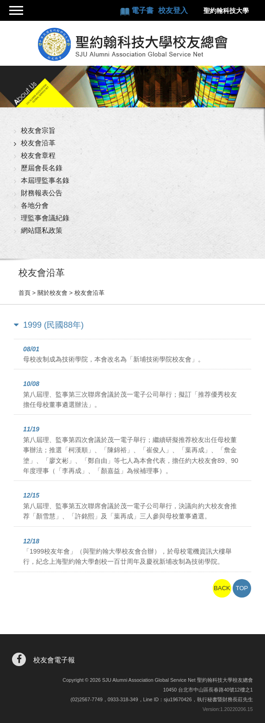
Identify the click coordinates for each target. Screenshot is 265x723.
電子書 (143, 10)
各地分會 (35, 205)
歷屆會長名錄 (41, 168)
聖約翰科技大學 (226, 10)
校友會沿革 (38, 143)
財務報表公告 (41, 193)
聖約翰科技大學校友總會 (132, 44)
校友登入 (173, 10)
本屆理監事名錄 (45, 180)
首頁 (24, 292)
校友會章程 (38, 155)
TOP (242, 588)
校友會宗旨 (38, 130)
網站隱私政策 (41, 230)
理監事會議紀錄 (45, 218)
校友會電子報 (54, 659)
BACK (222, 588)
